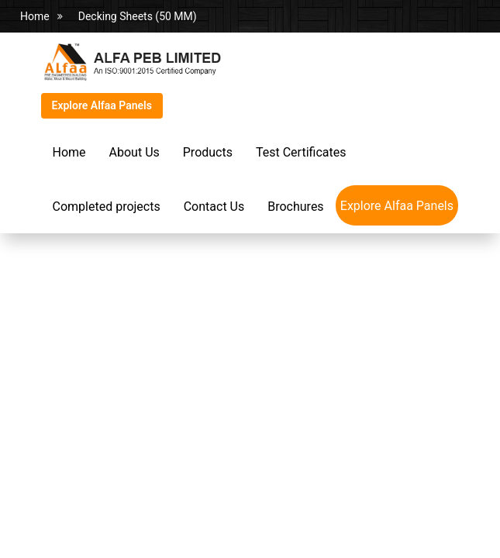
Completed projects (106, 206)
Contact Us (214, 206)
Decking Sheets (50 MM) (137, 16)
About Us (134, 152)
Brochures (295, 206)
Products (208, 152)
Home (35, 16)
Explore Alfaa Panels (102, 105)
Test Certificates (301, 152)
